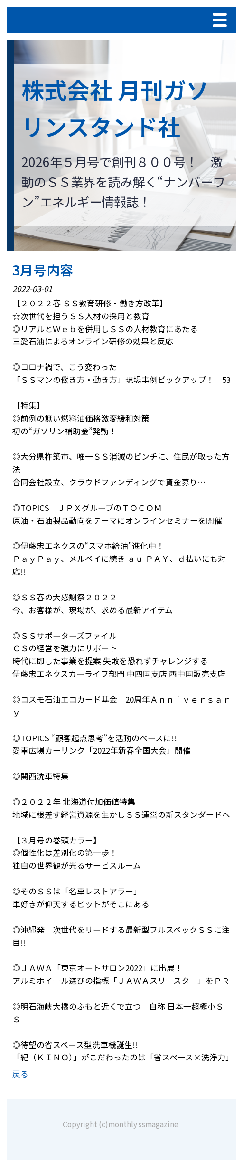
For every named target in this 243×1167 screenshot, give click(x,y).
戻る (20, 1073)
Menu (222, 21)
